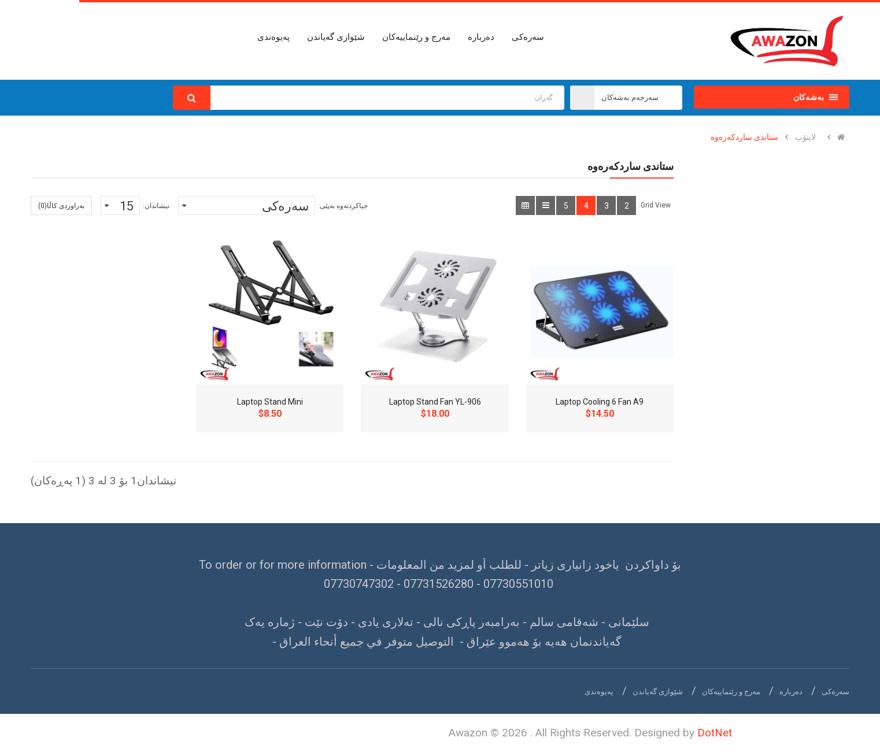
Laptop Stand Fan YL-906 (435, 401)
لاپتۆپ (805, 137)
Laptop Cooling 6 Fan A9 (600, 401)
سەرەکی (835, 691)
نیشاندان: (156, 206)
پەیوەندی (599, 691)
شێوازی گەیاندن (658, 691)
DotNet (714, 732)
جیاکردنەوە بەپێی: (343, 206)
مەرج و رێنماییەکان (731, 691)
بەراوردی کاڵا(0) (61, 206)
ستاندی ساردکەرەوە (744, 137)
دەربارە (791, 691)
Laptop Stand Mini (270, 401)
